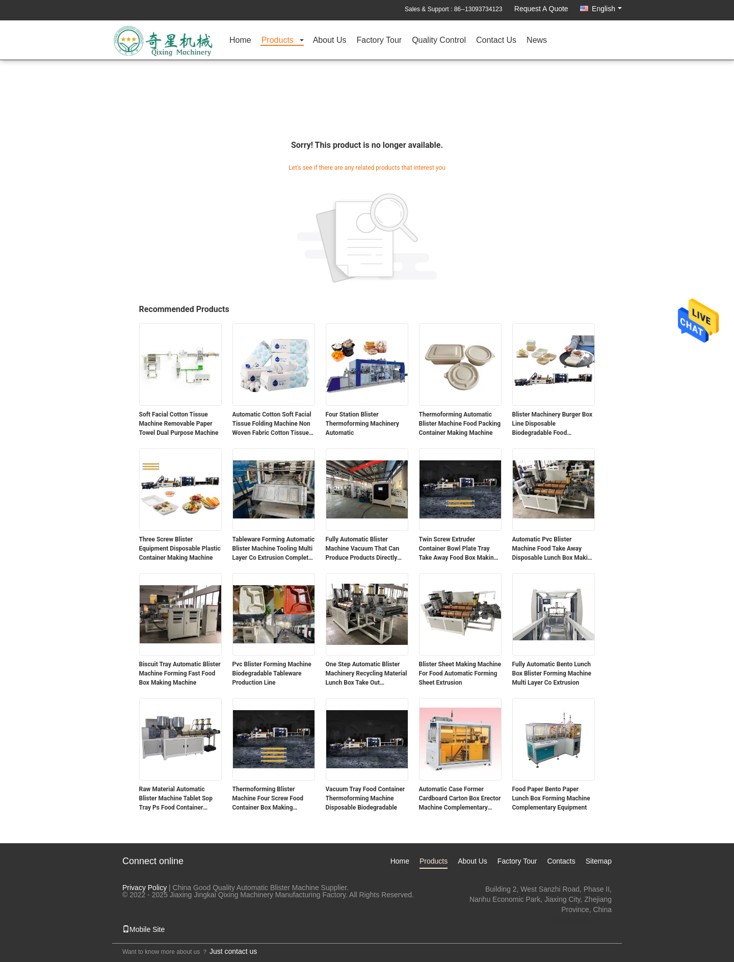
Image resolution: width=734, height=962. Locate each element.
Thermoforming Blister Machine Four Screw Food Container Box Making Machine (268, 799)
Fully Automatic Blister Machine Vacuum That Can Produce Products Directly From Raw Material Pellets (363, 549)
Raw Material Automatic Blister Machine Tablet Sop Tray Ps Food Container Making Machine (176, 799)
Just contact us (233, 951)
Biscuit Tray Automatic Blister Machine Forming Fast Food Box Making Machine (180, 673)
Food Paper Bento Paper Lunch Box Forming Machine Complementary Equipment (551, 798)
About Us (330, 40)
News (537, 40)
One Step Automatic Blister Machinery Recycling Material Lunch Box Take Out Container (366, 674)
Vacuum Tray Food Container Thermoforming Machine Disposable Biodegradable (365, 798)
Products (277, 40)
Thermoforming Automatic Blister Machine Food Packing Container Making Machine (460, 423)
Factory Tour (379, 40)
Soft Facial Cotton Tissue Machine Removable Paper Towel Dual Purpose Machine (179, 423)
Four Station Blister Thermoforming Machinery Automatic (363, 423)
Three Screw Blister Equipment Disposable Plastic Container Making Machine (180, 548)
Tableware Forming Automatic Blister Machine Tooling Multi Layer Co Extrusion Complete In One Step (273, 549)
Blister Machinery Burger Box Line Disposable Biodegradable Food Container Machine (552, 424)
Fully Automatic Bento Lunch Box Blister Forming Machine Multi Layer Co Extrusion (552, 673)
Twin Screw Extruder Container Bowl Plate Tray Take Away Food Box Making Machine (458, 549)
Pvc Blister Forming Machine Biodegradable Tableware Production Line (271, 673)
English (607, 9)
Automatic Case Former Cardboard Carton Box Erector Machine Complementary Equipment (460, 799)
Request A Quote (541, 9)
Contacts (561, 861)
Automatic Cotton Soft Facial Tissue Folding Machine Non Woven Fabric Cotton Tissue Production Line (271, 424)
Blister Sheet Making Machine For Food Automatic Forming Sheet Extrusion (460, 673)
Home (240, 40)
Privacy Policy (144, 887)
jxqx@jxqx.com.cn (583, 920)
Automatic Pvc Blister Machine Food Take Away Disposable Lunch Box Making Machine (553, 549)
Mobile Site (143, 929)
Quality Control (439, 40)
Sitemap (599, 861)
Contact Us (496, 40)
